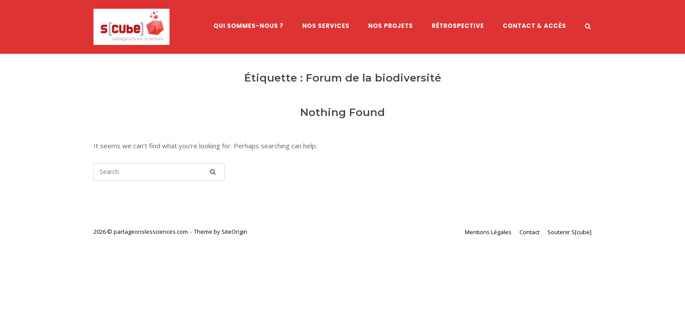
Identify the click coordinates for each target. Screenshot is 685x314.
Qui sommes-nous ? (249, 26)
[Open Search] (588, 27)
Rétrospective (458, 26)
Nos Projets (390, 26)
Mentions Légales (488, 232)
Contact (529, 232)
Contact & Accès (534, 26)
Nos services (325, 26)
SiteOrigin (234, 232)
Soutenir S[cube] (569, 232)
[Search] (213, 172)
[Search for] (159, 172)
